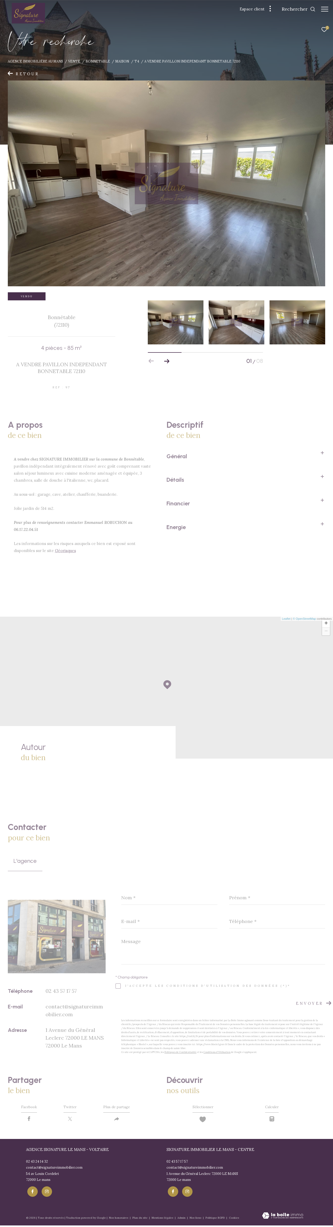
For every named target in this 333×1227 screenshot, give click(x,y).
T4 (137, 61)
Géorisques (65, 550)
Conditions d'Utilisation (216, 1052)
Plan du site (140, 1219)
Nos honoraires (119, 1219)
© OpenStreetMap (304, 618)
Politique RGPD (215, 1219)
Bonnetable (98, 61)
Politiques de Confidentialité (180, 1052)
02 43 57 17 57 (61, 991)
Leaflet (286, 618)
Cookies (234, 1219)
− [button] (326, 631)
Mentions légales (163, 1219)
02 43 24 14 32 (37, 1164)
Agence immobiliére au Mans (35, 61)
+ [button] (326, 624)
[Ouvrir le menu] (324, 9)
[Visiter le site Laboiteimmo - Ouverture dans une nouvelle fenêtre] (282, 1217)
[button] (166, 361)
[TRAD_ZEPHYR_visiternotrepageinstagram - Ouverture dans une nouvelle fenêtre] (45, 1193)
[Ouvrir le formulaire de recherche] (296, 9)
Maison (122, 61)
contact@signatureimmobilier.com (54, 1170)
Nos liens (196, 1219)
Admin (181, 1219)
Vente (74, 61)
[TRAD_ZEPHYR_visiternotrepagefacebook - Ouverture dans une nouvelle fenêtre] (31, 1193)
